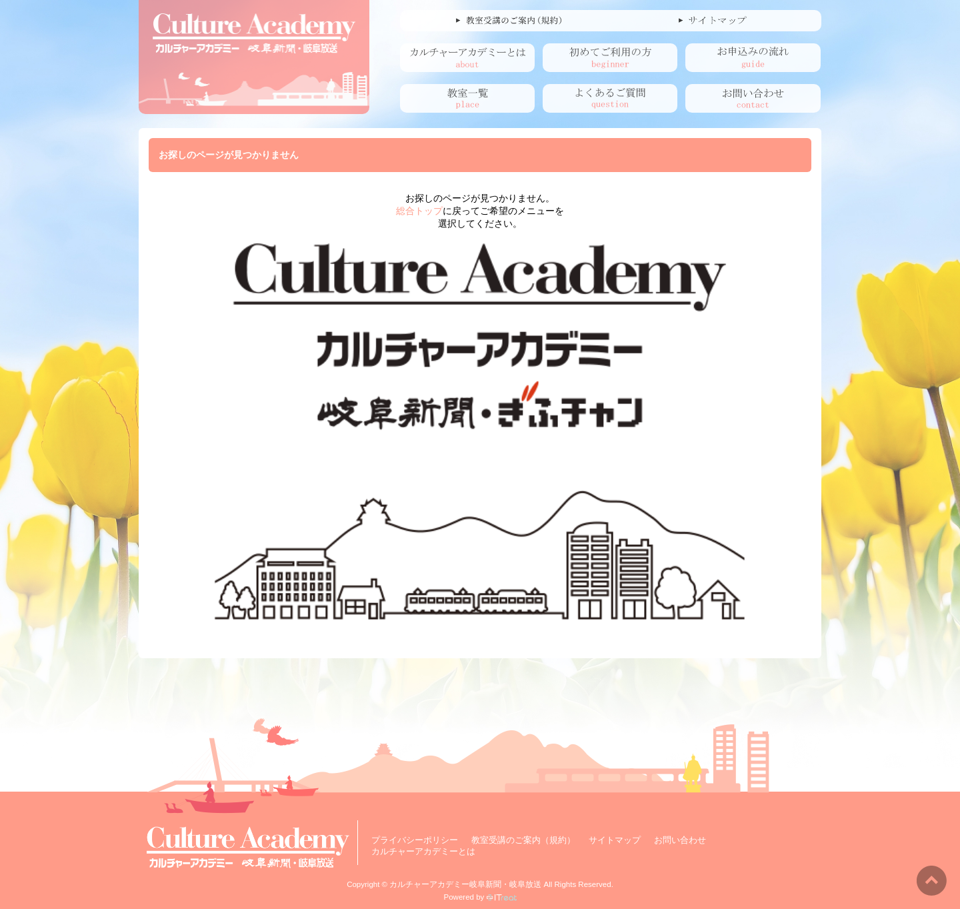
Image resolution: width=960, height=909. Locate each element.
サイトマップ (615, 840)
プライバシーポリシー (414, 840)
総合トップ (419, 210)
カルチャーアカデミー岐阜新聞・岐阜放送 (465, 884)
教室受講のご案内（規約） (523, 840)
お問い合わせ (680, 840)
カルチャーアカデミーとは (423, 851)
